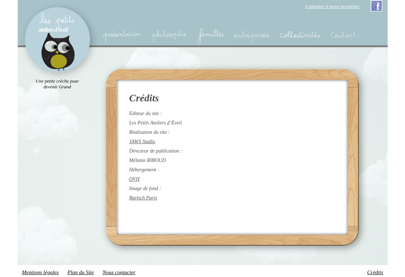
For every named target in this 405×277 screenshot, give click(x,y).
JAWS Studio (142, 141)
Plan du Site (81, 272)
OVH (134, 179)
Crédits (375, 272)
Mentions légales (40, 272)
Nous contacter (119, 272)
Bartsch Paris (143, 198)
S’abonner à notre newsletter (332, 6)
